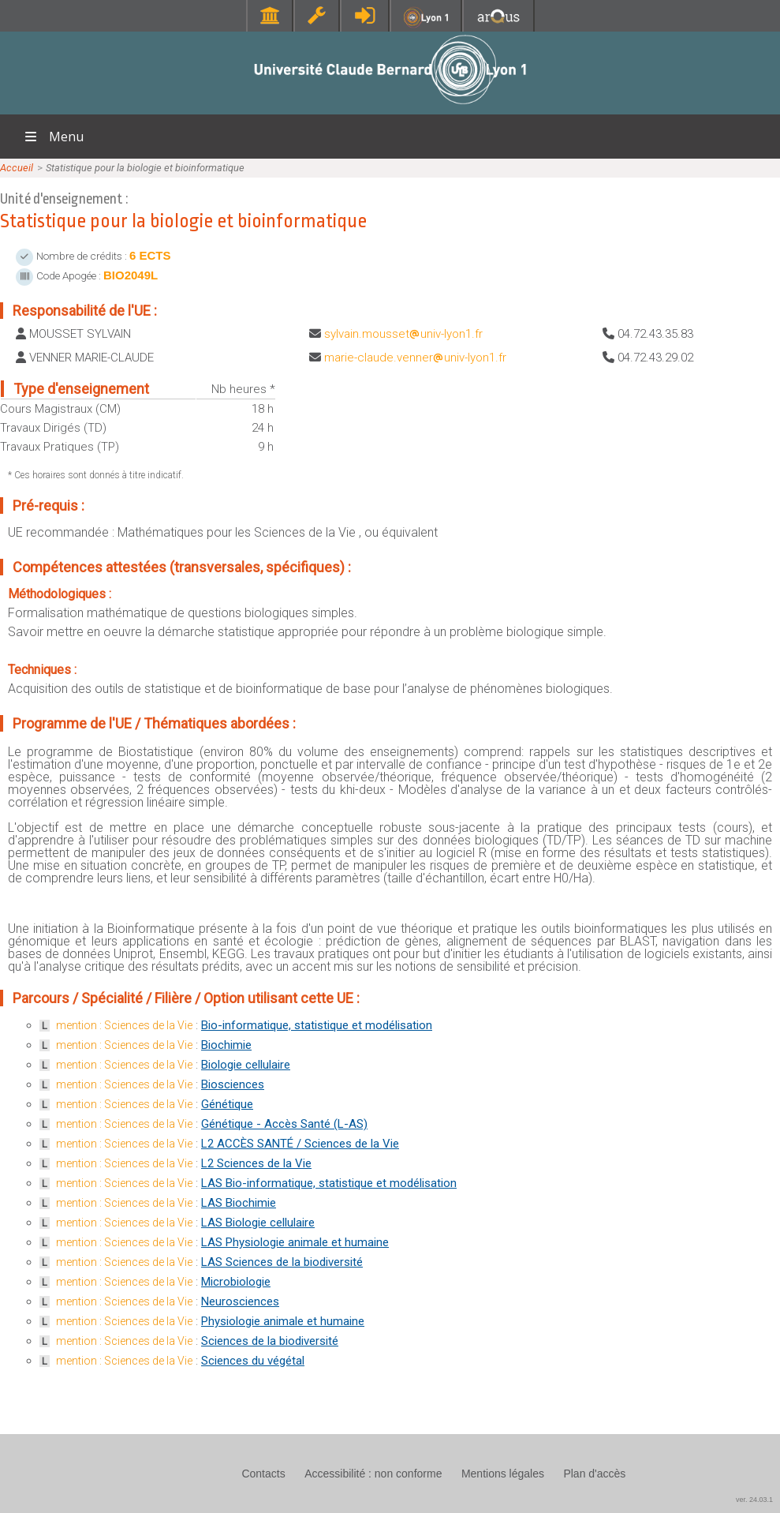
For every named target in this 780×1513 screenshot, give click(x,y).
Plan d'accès (594, 1473)
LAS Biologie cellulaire (258, 1222)
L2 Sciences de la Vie (256, 1163)
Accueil (16, 168)
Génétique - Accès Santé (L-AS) (284, 1124)
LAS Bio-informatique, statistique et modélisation (329, 1183)
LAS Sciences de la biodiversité (282, 1262)
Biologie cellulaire (245, 1065)
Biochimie (226, 1045)
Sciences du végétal (252, 1361)
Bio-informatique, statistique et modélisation (316, 1025)
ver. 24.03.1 (754, 1500)
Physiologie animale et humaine (282, 1321)
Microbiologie (236, 1282)
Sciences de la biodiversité (269, 1341)
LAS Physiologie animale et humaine (295, 1242)
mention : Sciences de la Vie (124, 1025)
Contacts (263, 1473)
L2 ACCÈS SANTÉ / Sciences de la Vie (300, 1144)
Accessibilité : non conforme (373, 1473)
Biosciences (232, 1084)
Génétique (227, 1104)
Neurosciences (240, 1301)
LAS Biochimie (238, 1203)
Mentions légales (502, 1473)
